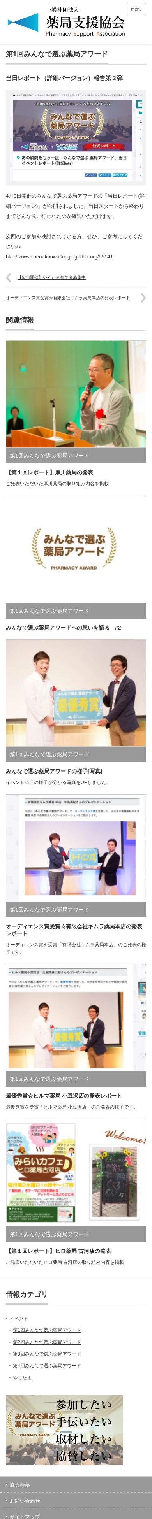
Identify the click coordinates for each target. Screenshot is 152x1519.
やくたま (22, 1377)
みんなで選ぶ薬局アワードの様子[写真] (54, 771)
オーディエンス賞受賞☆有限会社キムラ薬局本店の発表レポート (68, 297)
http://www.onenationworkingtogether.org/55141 (59, 257)
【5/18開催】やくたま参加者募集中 (52, 277)
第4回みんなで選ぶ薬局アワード (47, 1365)
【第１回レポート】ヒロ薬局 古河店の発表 (58, 1251)
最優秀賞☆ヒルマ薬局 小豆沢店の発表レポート (64, 1096)
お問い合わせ (25, 1501)
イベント (18, 1318)
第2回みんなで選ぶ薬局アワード (47, 1342)
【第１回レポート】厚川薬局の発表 (49, 472)
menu (136, 9)
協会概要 (20, 1485)
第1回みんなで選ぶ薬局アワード (57, 54)
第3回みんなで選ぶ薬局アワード (47, 1354)
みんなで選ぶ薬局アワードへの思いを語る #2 (63, 627)
